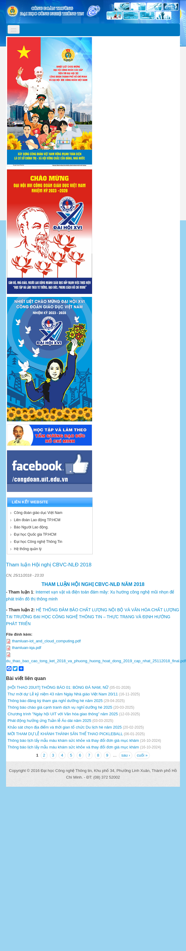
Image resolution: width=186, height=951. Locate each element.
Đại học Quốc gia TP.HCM (35, 534)
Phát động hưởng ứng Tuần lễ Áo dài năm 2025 (49, 720)
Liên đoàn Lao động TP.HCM (37, 520)
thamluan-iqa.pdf (26, 647)
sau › (125, 755)
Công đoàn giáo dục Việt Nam (38, 513)
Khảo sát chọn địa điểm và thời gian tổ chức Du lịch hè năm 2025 (65, 727)
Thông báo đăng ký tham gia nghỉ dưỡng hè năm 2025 (55, 700)
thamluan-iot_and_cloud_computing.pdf (46, 641)
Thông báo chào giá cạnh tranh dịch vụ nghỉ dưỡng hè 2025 (60, 707)
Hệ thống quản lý (28, 549)
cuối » (142, 755)
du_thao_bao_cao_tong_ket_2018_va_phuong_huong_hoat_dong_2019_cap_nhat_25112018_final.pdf (96, 661)
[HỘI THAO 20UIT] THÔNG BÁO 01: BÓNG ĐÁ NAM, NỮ (58, 687)
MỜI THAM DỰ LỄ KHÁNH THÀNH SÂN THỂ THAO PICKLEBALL (65, 734)
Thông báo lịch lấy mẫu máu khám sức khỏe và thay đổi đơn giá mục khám (73, 740)
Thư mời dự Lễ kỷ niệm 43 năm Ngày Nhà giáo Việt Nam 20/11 (63, 694)
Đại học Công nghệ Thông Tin (38, 542)
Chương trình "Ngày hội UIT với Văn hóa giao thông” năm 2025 (63, 714)
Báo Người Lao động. (31, 527)
